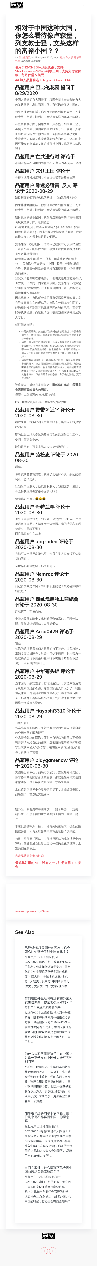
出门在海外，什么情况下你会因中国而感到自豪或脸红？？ (48, 1169)
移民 (78, 57)
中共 (17, 61)
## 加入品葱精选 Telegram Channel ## (43, 80)
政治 (62, 57)
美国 (73, 57)
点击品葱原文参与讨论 (29, 856)
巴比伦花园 (24, 57)
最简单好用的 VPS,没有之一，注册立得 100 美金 (48, 865)
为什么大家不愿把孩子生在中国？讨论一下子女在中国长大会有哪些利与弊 (48, 1057)
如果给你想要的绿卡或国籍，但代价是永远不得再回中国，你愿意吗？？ (48, 1117)
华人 (68, 57)
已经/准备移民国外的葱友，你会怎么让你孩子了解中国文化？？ (47, 949)
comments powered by (32, 911)
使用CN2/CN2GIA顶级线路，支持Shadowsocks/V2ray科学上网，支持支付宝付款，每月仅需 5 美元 (48, 71)
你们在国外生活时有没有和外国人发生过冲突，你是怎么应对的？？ (48, 1000)
